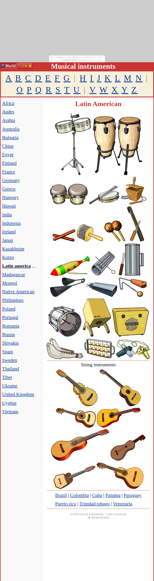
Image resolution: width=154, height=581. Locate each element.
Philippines (12, 300)
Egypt (7, 154)
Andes (8, 111)
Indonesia (11, 223)
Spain (7, 351)
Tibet (7, 377)
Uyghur (9, 403)
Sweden (9, 360)
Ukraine (9, 385)
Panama (112, 495)
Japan (7, 240)
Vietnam (10, 411)
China (7, 146)
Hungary (10, 197)
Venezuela (122, 503)
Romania (10, 325)
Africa (8, 103)
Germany (11, 180)
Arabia (8, 120)
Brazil (61, 495)
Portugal (10, 317)
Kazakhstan (13, 248)
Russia (8, 334)
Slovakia (10, 342)
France (8, 171)
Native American (18, 291)
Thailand (10, 368)
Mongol (9, 283)
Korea (8, 257)
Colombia (79, 495)
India (7, 214)
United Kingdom (18, 394)
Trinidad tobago (94, 503)
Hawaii (9, 205)
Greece (9, 188)
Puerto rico (65, 503)
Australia (11, 128)
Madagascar (13, 274)
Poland (8, 308)
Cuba (97, 495)
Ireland (9, 231)
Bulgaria (10, 137)
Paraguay (132, 495)
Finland (9, 163)
